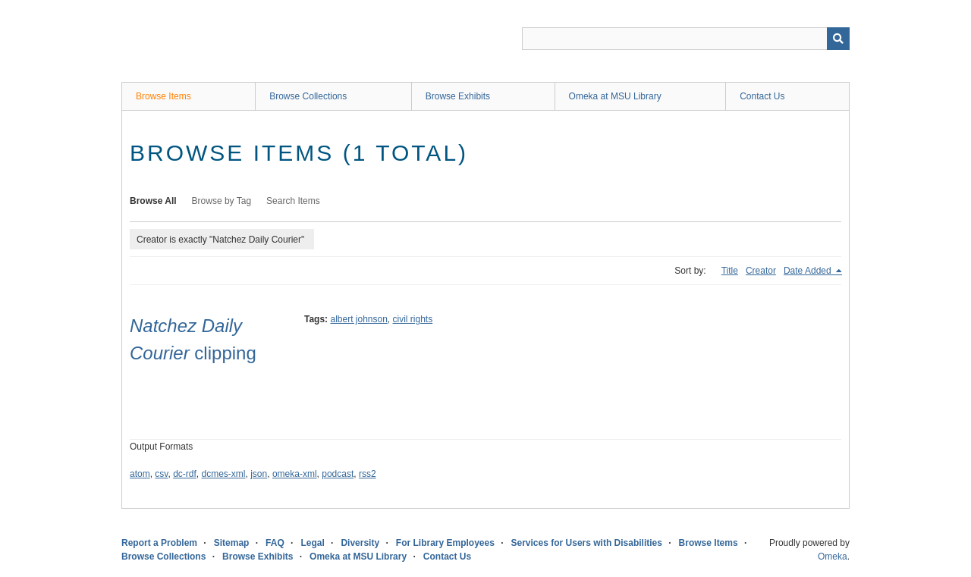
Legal (312, 543)
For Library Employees (445, 543)
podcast (338, 474)
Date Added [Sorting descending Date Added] (809, 270)
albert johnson (358, 319)
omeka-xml (294, 474)
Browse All (153, 201)
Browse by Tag (222, 201)
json (258, 474)
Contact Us (762, 96)
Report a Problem (159, 543)
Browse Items (163, 96)
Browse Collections (308, 96)
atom (140, 474)
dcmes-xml (224, 474)
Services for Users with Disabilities (586, 543)
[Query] (686, 38)
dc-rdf (184, 474)
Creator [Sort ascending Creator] (761, 270)
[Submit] (838, 38)
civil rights (413, 319)
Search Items (293, 201)
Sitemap (232, 543)
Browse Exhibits (458, 96)
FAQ (275, 543)
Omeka (832, 556)
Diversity (360, 543)
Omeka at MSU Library (615, 96)
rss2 (367, 474)
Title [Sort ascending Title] (729, 270)
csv (161, 474)
